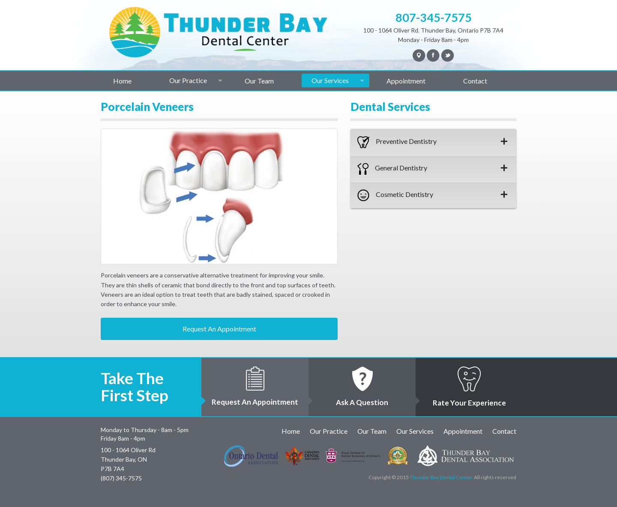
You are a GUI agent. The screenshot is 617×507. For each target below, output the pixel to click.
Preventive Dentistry (432, 142)
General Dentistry (432, 169)
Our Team (259, 81)
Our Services (330, 80)
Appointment (405, 81)
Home (122, 81)
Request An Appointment (219, 329)
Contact (475, 81)
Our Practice (188, 80)
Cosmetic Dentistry (432, 195)
